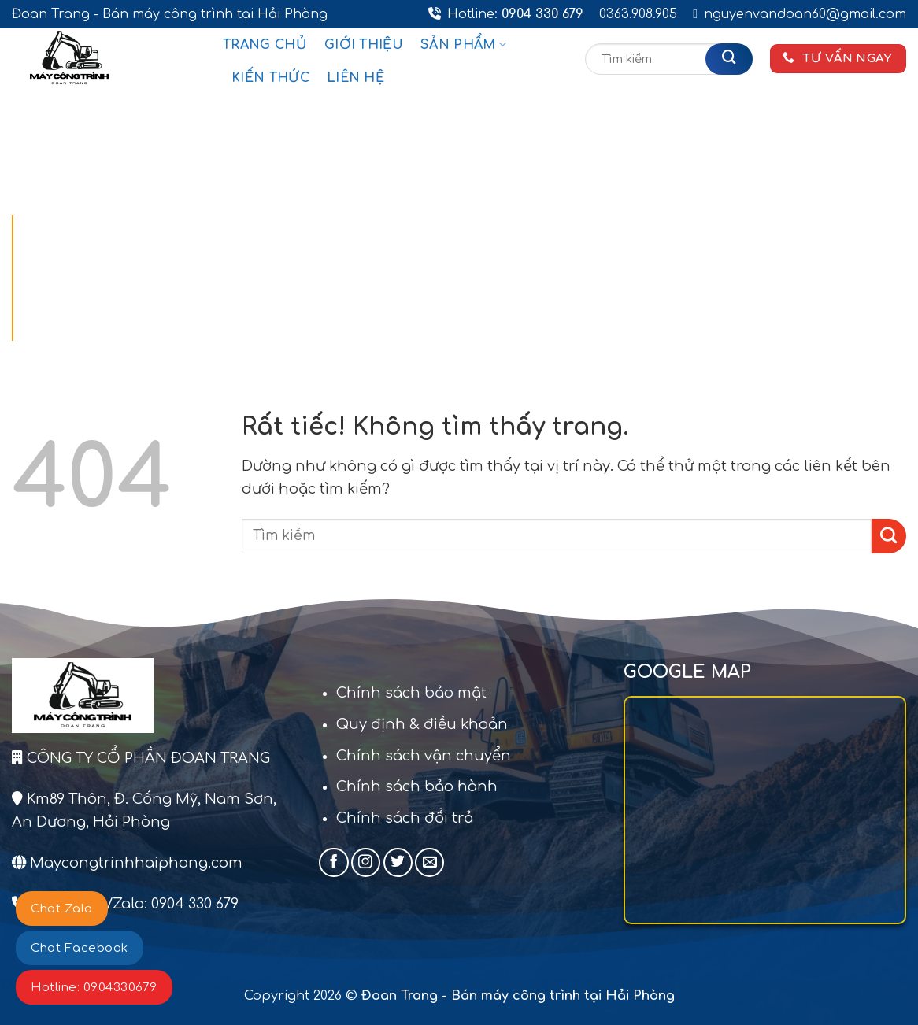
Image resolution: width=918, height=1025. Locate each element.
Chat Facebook (79, 948)
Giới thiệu (363, 45)
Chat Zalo (62, 909)
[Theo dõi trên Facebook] (333, 862)
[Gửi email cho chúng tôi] (429, 862)
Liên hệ (355, 78)
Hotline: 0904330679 (94, 987)
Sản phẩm (463, 44)
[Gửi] (729, 59)
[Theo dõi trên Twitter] (398, 862)
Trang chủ (265, 45)
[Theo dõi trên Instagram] (365, 862)
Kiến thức (270, 78)
